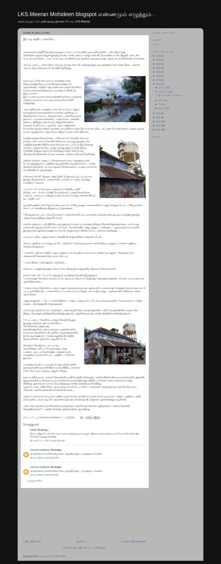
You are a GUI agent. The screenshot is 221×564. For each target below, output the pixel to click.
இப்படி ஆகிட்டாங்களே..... (171, 95)
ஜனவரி (162, 108)
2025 (158, 56)
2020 (158, 72)
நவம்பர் (162, 87)
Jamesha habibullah (40, 450)
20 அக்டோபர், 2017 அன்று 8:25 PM (47, 440)
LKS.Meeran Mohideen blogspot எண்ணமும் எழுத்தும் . (86, 14)
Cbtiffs (33, 430)
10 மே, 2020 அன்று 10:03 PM (44, 458)
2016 (158, 113)
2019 (158, 76)
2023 (158, 64)
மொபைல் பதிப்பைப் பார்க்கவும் (84, 547)
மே (160, 104)
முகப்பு (81, 541)
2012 (158, 129)
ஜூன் (161, 100)
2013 (158, 125)
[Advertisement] (84, 513)
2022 (158, 68)
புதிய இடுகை (32, 541)
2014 (158, 121)
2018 (158, 80)
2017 (158, 84)
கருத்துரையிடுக (34, 481)
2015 (158, 117)
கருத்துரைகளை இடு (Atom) (53, 556)
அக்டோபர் (164, 91)
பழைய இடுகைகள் (133, 541)
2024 (158, 60)
